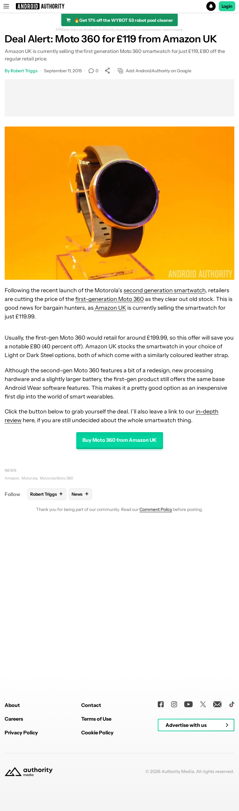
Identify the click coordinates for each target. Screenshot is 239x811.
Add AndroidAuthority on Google (154, 71)
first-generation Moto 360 (109, 299)
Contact (91, 791)
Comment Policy (155, 509)
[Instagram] (174, 790)
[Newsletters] (217, 790)
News (10, 470)
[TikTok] (231, 790)
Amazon (12, 478)
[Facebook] (161, 790)
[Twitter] (203, 790)
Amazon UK (110, 307)
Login (227, 6)
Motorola (29, 478)
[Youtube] (188, 790)
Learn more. (173, 29)
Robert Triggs (24, 71)
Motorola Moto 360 (56, 478)
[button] (119, 6)
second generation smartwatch (164, 290)
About (12, 791)
